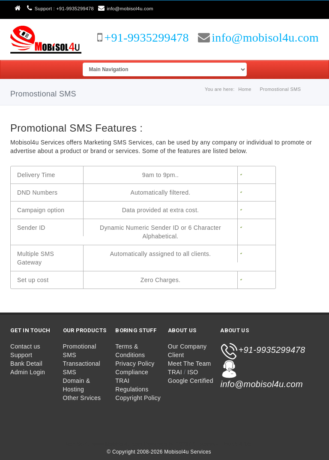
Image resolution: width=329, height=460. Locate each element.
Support (21, 355)
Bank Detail (26, 363)
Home (244, 89)
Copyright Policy (138, 397)
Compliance (131, 372)
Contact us (25, 346)
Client (176, 355)
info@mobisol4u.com (125, 8)
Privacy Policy (134, 363)
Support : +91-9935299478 (60, 8)
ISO (193, 372)
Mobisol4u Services (188, 452)
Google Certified (190, 380)
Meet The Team (189, 363)
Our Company (187, 346)
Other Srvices (82, 397)
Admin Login (27, 372)
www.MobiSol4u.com (117, 444)
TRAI (175, 372)
